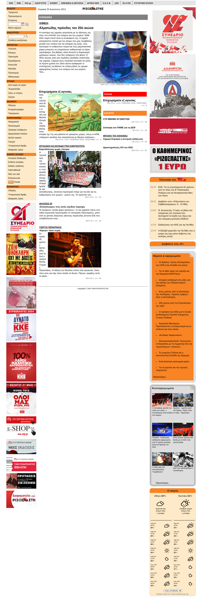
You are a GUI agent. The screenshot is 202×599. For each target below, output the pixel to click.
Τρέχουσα (13, 12)
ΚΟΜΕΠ (54, 3)
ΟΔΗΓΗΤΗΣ (40, 3)
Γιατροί (11, 142)
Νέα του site (14, 174)
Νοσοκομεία (14, 126)
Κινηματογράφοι (16, 109)
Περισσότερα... (160, 377)
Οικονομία (13, 56)
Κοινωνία (12, 64)
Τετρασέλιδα (14, 89)
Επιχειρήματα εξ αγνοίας (55, 91)
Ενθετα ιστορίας (15, 162)
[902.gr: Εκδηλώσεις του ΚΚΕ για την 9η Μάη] (153, 225)
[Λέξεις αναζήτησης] (16, 36)
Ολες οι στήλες (15, 93)
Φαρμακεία (13, 121)
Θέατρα (12, 105)
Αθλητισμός (13, 76)
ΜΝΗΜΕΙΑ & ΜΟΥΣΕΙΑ (72, 3)
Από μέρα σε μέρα (17, 85)
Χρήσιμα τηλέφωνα (17, 130)
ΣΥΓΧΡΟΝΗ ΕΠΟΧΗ (143, 3)
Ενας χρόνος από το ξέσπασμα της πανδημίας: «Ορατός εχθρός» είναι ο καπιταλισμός (172, 294)
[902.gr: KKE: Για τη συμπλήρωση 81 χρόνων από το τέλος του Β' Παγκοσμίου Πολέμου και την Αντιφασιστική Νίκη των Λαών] (153, 187)
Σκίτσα (11, 97)
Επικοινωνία (14, 178)
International (14, 170)
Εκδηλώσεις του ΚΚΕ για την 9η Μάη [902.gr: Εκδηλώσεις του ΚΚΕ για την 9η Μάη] (176, 225)
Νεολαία (12, 68)
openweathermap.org (179, 594)
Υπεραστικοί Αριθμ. (17, 145)
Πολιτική (12, 49)
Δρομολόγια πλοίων (17, 133)
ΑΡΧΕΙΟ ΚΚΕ (93, 3)
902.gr (28, 3)
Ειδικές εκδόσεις (16, 166)
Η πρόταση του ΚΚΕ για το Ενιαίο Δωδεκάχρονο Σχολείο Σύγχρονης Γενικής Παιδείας (173, 315)
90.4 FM (127, 3)
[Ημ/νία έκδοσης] (14, 24)
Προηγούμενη (15, 16)
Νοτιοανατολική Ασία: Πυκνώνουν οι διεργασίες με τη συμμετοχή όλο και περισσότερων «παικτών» (174, 344)
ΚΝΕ (19, 3)
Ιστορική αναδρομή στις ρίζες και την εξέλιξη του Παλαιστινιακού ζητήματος (173, 283)
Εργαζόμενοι (14, 61)
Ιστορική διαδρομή (17, 158)
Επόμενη (12, 20)
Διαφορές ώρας (15, 149)
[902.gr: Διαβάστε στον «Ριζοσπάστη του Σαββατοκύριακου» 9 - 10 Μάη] (153, 201)
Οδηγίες (12, 190)
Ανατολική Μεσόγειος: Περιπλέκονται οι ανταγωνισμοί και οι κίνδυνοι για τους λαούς (173, 326)
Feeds (14, 182)
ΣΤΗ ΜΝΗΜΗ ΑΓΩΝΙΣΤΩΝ (116, 119)
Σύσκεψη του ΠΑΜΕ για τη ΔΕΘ (119, 127)
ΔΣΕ (117, 3)
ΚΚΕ (11, 3)
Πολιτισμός (13, 73)
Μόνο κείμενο (14, 28)
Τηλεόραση (13, 113)
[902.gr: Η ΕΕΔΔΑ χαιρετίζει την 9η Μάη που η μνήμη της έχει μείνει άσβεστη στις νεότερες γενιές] (153, 230)
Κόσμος (12, 52)
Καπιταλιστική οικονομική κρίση (174, 361)
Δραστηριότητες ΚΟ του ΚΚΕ (118, 147)
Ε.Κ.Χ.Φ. (107, 3)
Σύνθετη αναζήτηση (17, 40)
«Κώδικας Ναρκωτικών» (170, 335)
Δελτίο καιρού (14, 137)
